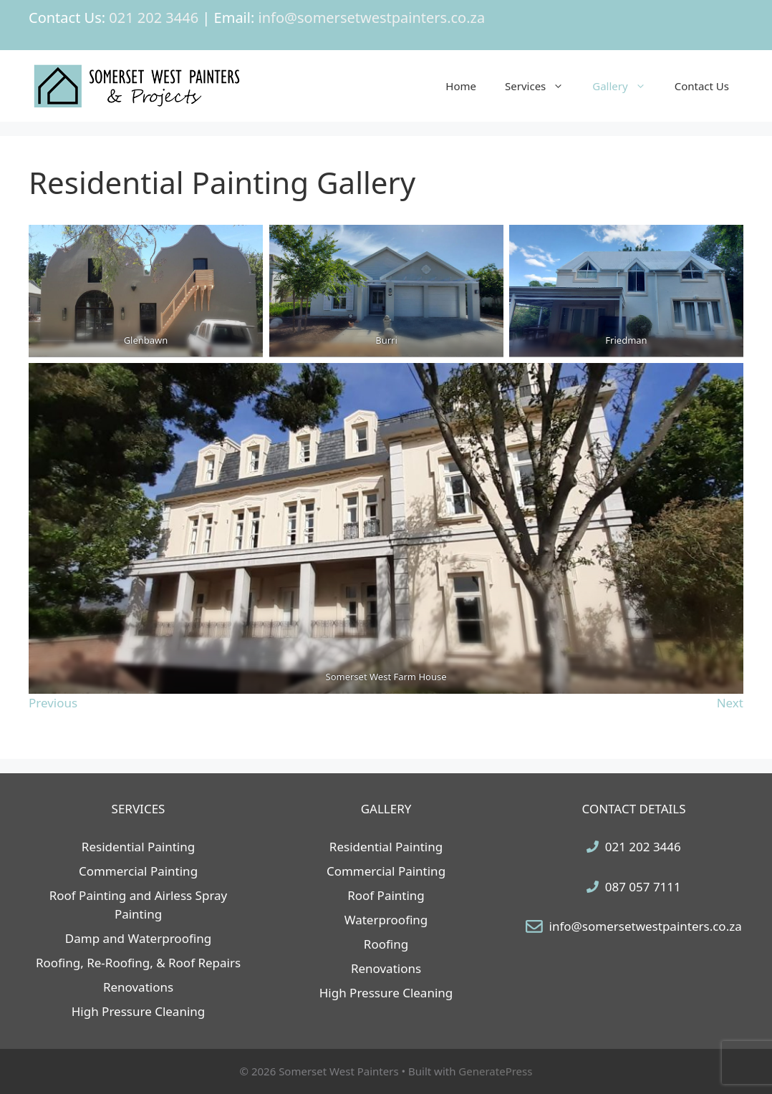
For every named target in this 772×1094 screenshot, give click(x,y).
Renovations (138, 987)
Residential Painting (138, 846)
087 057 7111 (643, 886)
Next (730, 702)
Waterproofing (386, 919)
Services (541, 85)
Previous (53, 702)
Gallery (626, 85)
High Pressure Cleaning (139, 1011)
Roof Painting (386, 895)
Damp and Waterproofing (138, 938)
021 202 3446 (643, 846)
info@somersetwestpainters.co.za (645, 926)
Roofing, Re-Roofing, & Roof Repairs (138, 962)
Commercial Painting (138, 871)
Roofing (386, 944)
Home (460, 86)
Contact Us (702, 86)
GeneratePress (495, 1071)
